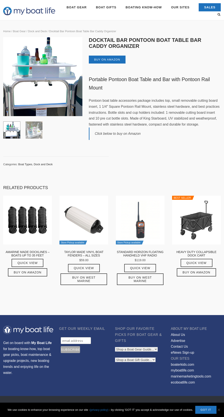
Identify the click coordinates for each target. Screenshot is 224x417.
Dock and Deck (37, 31)
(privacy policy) (99, 409)
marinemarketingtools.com (191, 376)
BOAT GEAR (76, 7)
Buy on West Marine (83, 279)
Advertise (178, 341)
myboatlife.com (182, 370)
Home (7, 31)
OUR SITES (180, 7)
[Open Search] (219, 15)
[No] (218, 410)
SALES (209, 7)
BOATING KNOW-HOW (144, 7)
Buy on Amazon (107, 59)
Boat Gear (19, 31)
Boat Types (25, 164)
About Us (178, 335)
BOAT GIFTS (106, 7)
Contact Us (179, 346)
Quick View (27, 263)
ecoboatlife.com (183, 382)
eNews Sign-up (182, 352)
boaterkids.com (182, 364)
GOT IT (206, 409)
